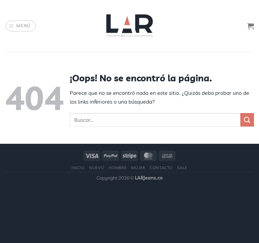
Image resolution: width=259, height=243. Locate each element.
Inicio (78, 167)
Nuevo (96, 167)
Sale (182, 167)
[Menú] (21, 26)
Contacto (161, 167)
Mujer (138, 167)
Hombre (118, 167)
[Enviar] (247, 119)
